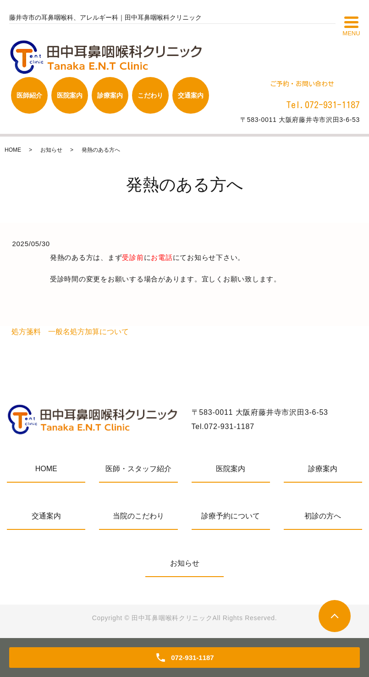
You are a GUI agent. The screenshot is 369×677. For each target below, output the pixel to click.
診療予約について (230, 516)
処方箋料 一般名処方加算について (70, 332)
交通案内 (46, 516)
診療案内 (322, 469)
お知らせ (51, 150)
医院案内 (230, 469)
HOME (13, 150)
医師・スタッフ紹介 (138, 469)
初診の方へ (322, 516)
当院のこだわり (138, 516)
